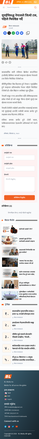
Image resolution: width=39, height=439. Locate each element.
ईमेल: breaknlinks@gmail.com (13, 407)
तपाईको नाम (8, 153)
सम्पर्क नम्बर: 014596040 (12, 410)
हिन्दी (7, 396)
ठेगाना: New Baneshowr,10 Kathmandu (16, 416)
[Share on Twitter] (9, 33)
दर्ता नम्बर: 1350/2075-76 (11, 413)
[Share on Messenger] (17, 33)
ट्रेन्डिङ (7, 304)
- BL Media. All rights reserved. (18, 434)
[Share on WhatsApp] (13, 33)
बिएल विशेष (9, 220)
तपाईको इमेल (8, 164)
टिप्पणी (6, 175)
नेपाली (8, 393)
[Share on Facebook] (5, 33)
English (8, 399)
